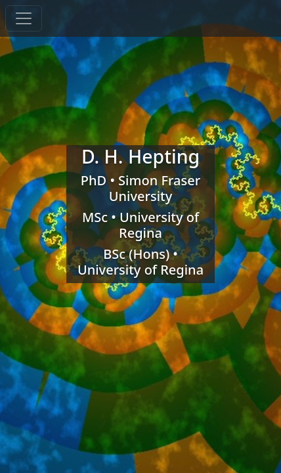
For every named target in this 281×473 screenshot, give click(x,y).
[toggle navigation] (23, 18)
